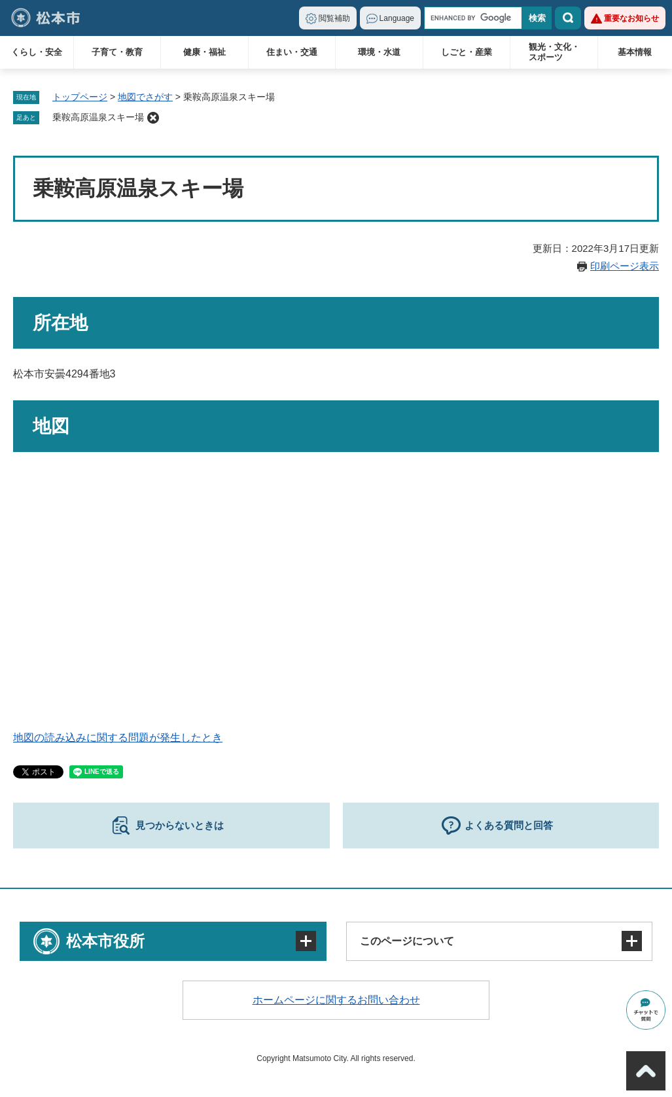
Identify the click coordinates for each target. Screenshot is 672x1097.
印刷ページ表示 (624, 265)
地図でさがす (145, 97)
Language (397, 18)
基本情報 (635, 52)
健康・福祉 (204, 52)
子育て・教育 (117, 52)
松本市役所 (105, 941)
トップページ (79, 97)
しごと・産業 (466, 52)
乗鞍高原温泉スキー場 (98, 117)
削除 (153, 118)
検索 (568, 18)
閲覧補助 (334, 18)
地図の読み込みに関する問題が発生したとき (117, 737)
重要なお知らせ (631, 18)
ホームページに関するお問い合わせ (336, 999)
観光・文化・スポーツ (554, 52)
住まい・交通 (291, 52)
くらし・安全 (36, 52)
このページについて (407, 941)
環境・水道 (379, 52)
